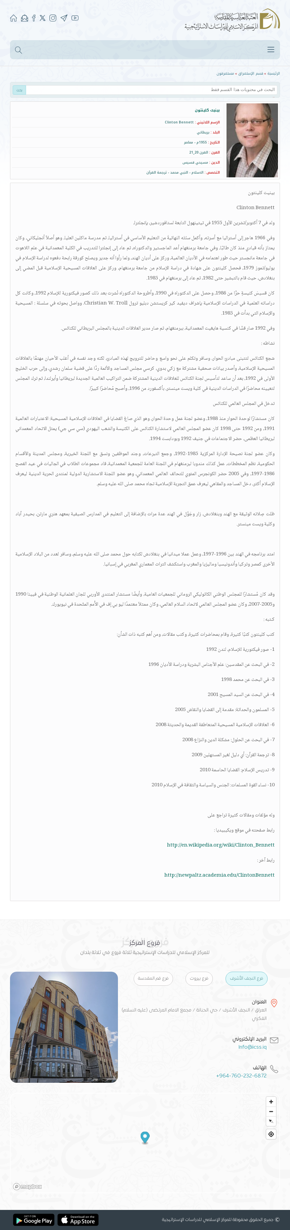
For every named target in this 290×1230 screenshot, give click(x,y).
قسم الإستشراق (250, 73)
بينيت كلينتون (207, 110)
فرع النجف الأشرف (246, 978)
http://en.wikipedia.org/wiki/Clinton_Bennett (221, 845)
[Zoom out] (271, 1111)
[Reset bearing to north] (271, 1121)
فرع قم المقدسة (153, 978)
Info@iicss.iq (253, 1047)
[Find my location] (271, 1134)
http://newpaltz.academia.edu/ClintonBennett (219, 875)
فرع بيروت (199, 978)
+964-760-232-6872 (241, 1076)
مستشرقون (225, 73)
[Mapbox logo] (27, 1187)
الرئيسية (273, 73)
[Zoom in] (271, 1102)
